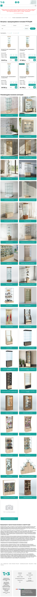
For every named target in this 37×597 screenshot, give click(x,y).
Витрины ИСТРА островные (9, 202)
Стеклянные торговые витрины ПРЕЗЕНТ (28, 244)
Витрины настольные (9, 138)
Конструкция (3, 25)
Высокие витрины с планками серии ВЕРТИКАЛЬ (9, 372)
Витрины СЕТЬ (9, 265)
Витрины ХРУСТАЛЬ (27, 223)
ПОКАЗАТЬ (32, 28)
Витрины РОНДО (9, 181)
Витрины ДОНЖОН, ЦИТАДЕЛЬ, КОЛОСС (28, 286)
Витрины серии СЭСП (9, 436)
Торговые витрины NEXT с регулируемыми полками (28, 372)
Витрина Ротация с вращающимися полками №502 (8, 79)
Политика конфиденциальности (29, 581)
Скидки (32, 565)
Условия (9, 565)
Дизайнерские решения (22, 565)
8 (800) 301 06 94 (33, 2)
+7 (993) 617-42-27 (33, 3)
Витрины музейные (9, 286)
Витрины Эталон (9, 478)
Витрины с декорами (9, 415)
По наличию (16, 33)
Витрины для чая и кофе (28, 499)
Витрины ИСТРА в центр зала (9, 223)
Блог (20, 582)
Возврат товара (20, 577)
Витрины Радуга (27, 436)
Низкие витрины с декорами (28, 415)
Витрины (9, 17)
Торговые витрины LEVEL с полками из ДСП (9, 393)
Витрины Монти (27, 117)
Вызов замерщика (30, 575)
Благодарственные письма (19, 579)
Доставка (29, 579)
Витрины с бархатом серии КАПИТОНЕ (27, 265)
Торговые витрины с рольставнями (9, 499)
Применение (27, 25)
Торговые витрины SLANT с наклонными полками (28, 394)
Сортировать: (3, 33)
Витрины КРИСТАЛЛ (9, 244)
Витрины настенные (27, 138)
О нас (1, 565)
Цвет (2, 28)
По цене (9, 33)
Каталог (5, 17)
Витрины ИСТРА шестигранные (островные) (27, 202)
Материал (14, 25)
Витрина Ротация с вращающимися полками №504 (27, 79)
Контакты (35, 565)
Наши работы (28, 565)
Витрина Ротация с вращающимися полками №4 (27, 51)
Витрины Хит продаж (9, 117)
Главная (1, 17)
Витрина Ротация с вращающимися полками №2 (8, 51)
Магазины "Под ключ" (14, 565)
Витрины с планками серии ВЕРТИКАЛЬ (27, 350)
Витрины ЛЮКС (27, 457)
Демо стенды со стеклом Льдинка (28, 478)
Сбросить (26, 28)
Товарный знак (5, 565)
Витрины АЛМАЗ (9, 350)
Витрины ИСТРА (27, 181)
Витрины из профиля (9, 457)
